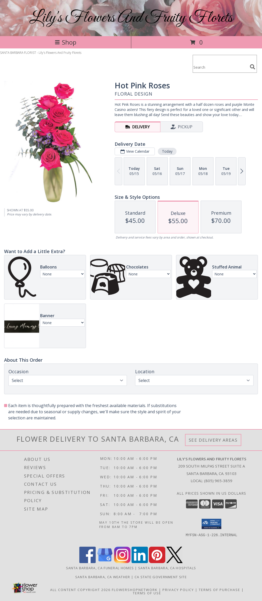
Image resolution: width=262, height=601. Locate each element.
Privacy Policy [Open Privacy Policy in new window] (178, 589)
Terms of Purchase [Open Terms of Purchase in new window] (219, 589)
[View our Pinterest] (157, 561)
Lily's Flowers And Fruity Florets (131, 18)
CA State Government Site (161, 577)
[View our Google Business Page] (105, 561)
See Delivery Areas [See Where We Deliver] (213, 440)
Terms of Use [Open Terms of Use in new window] (147, 593)
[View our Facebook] (87, 561)
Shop (65, 42)
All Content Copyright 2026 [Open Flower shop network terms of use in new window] (80, 589)
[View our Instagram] (122, 561)
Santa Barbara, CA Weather (102, 577)
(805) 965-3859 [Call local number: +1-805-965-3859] (218, 480)
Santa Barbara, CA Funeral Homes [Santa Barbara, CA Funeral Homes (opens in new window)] (100, 568)
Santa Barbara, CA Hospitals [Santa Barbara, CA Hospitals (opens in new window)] (167, 568)
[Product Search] (220, 66)
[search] (252, 67)
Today (167, 151)
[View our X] (174, 561)
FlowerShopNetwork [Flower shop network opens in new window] (135, 589)
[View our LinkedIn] (140, 561)
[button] (211, 524)
